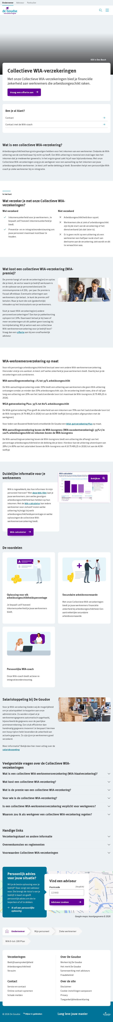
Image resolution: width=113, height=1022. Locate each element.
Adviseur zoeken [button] (60, 902)
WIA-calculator (32, 503)
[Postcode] (66, 887)
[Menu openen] (107, 10)
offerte (20, 332)
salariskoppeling (11, 749)
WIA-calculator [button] (18, 531)
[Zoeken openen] (100, 10)
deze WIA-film (39, 492)
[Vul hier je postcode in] (66, 892)
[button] (8, 2)
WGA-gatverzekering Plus (79, 423)
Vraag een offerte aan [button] (21, 92)
